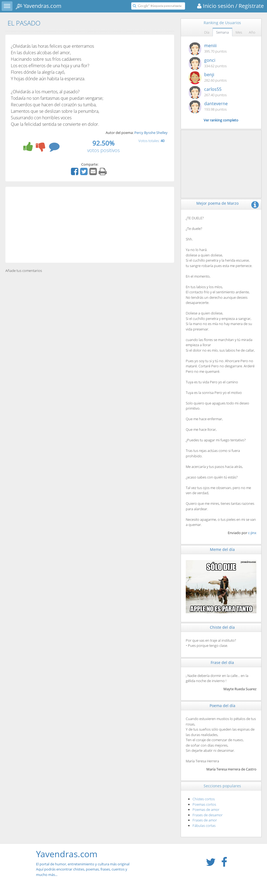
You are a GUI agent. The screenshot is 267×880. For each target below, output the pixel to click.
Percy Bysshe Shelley (151, 132)
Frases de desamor (208, 814)
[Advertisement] (89, 225)
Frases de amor (205, 820)
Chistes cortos (204, 799)
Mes (239, 32)
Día (206, 32)
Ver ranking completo (221, 120)
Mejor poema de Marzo (217, 203)
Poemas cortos (204, 804)
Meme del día (222, 549)
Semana (222, 32)
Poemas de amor (206, 809)
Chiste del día (222, 627)
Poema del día (222, 705)
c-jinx (252, 532)
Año (252, 32)
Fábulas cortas (204, 825)
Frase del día (222, 662)
